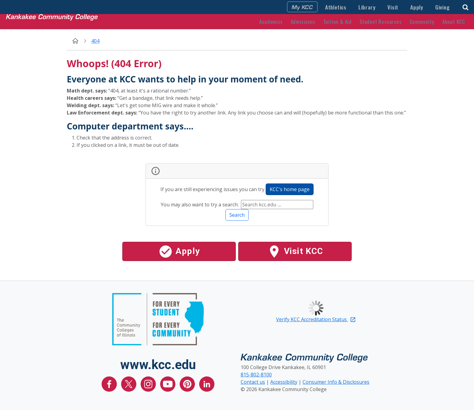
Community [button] (422, 21)
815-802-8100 (256, 374)
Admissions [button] (303, 21)
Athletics (336, 7)
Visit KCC (295, 251)
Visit (392, 7)
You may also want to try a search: (200, 204)
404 (95, 41)
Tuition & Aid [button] (337, 21)
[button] (465, 7)
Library (367, 7)
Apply (416, 7)
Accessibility (283, 382)
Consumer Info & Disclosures (336, 382)
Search (237, 215)
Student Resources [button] (381, 21)
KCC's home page (290, 189)
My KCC (302, 7)
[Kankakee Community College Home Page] (52, 21)
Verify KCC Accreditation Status (316, 319)
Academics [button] (270, 21)
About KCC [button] (453, 21)
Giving (442, 7)
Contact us (253, 382)
